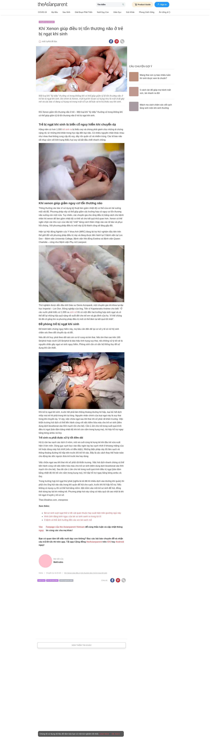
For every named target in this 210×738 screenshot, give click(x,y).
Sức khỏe (122, 12)
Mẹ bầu (53, 12)
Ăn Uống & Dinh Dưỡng (158, 12)
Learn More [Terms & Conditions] (104, 734)
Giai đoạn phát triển (79, 12)
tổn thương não (52, 578)
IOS (109, 539)
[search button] (123, 4)
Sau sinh (64, 12)
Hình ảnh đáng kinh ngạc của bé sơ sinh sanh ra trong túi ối (72, 514)
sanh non (41, 578)
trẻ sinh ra (67, 127)
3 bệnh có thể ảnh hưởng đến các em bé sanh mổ (68, 518)
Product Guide (143, 4)
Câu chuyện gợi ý (140, 64)
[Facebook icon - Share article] (111, 39)
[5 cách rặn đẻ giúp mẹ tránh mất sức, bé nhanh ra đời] (150, 89)
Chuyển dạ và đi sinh (47, 19)
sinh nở (73, 310)
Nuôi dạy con (97, 12)
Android (120, 539)
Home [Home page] (41, 571)
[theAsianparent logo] (53, 4)
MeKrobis (58, 560)
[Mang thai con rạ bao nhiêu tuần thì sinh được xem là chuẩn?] (150, 74)
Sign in (162, 4)
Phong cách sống (137, 12)
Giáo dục (111, 12)
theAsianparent (94, 539)
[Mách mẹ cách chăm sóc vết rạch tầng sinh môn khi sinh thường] (150, 104)
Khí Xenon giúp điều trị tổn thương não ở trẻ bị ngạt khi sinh (85, 571)
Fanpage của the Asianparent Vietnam (65, 525)
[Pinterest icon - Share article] (117, 39)
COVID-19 (42, 12)
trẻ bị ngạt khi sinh (66, 578)
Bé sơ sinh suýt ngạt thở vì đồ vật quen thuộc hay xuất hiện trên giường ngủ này (82, 511)
